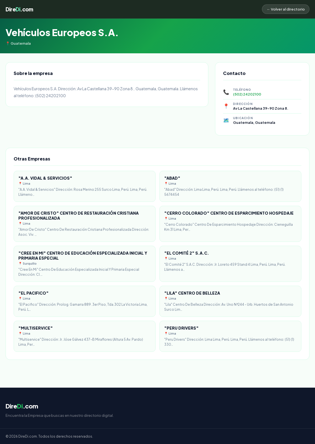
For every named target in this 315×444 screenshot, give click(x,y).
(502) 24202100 (247, 94)
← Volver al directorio (286, 9)
